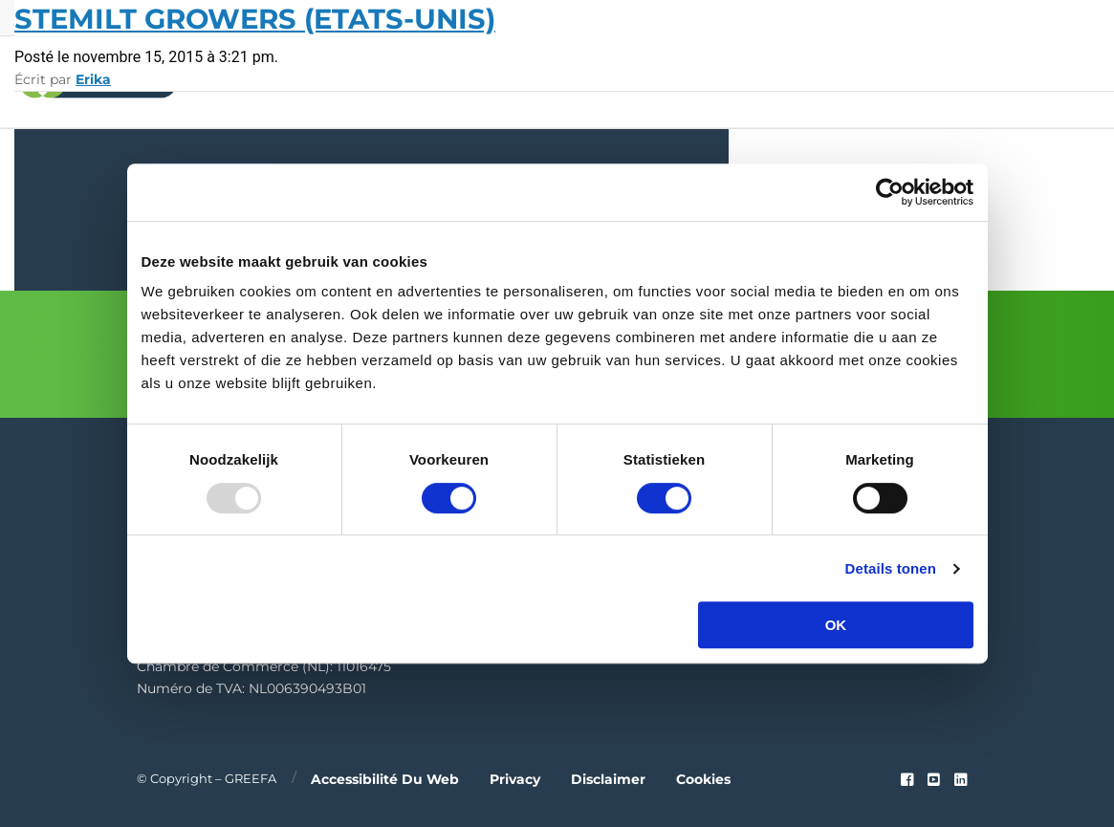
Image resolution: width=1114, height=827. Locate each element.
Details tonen (890, 568)
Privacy (515, 778)
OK (836, 625)
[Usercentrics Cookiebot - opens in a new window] (889, 192)
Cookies (703, 778)
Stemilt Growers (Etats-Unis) (254, 18)
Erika (93, 79)
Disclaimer (608, 778)
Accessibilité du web (385, 778)
